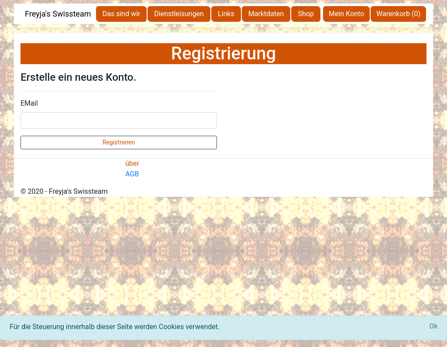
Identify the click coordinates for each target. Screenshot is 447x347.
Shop (305, 14)
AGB (132, 174)
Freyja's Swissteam (58, 13)
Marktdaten (266, 14)
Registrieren (119, 142)
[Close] (433, 326)
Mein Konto (346, 14)
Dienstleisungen (179, 14)
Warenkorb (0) (398, 14)
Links (226, 14)
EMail (29, 103)
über (132, 163)
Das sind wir (122, 14)
